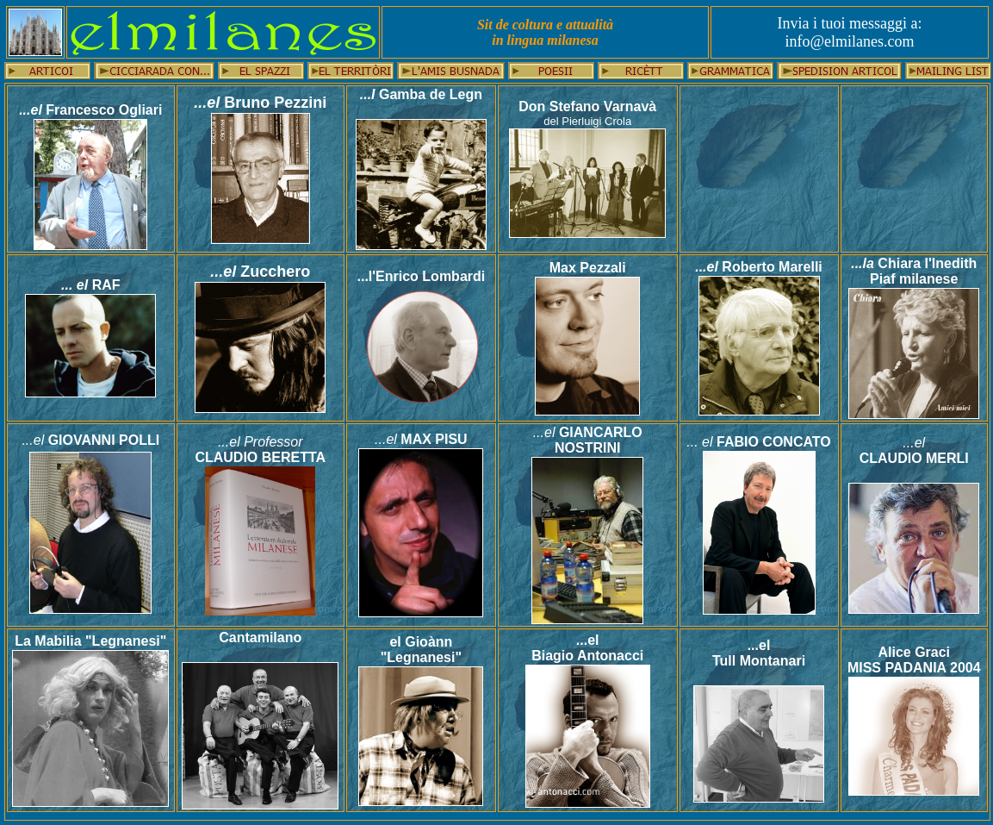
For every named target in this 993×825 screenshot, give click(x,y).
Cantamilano (260, 637)
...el (30, 110)
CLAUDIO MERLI (914, 458)
